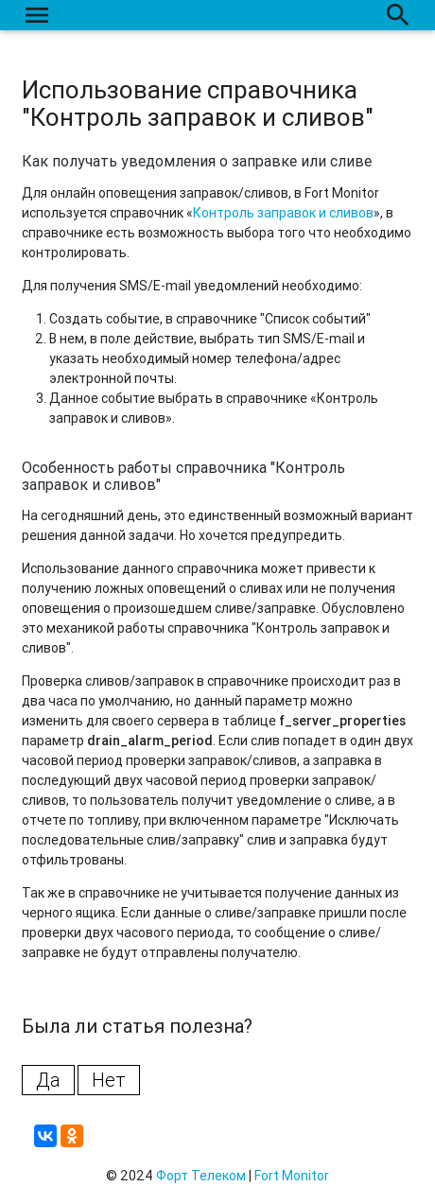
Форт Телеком (201, 1175)
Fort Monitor (291, 1175)
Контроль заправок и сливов (283, 212)
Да (48, 1079)
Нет (109, 1079)
